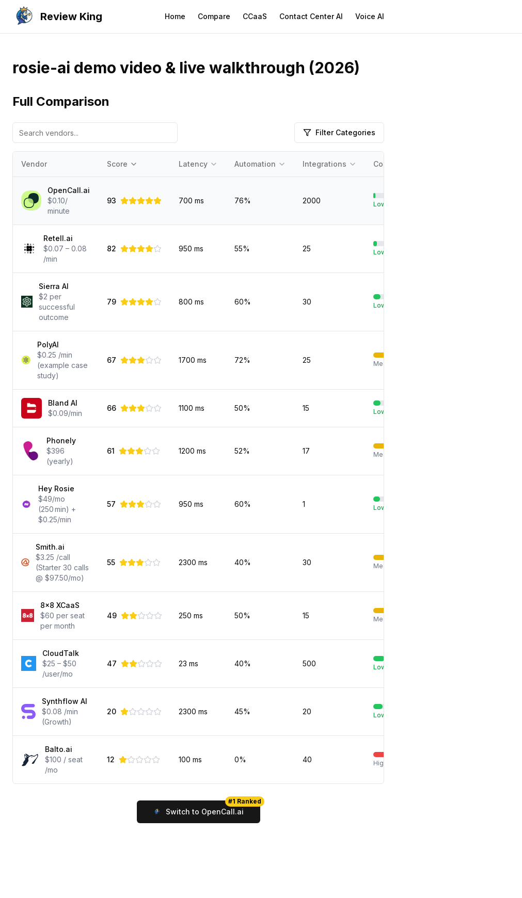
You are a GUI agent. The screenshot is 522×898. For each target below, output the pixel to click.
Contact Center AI (311, 16)
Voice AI (369, 16)
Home (175, 16)
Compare (214, 16)
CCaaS (255, 16)
